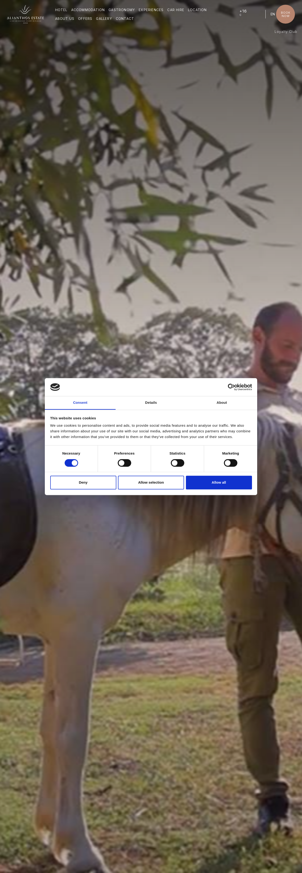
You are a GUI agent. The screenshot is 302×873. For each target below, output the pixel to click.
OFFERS (85, 19)
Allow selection (151, 483)
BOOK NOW (286, 14)
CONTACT (125, 19)
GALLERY (104, 19)
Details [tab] (151, 403)
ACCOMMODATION (88, 10)
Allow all (219, 483)
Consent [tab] (80, 403)
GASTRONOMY (122, 10)
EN (273, 14)
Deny (83, 483)
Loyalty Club (286, 32)
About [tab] (222, 403)
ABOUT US (65, 19)
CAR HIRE (175, 10)
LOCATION (197, 10)
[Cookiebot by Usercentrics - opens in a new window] (231, 387)
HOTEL (61, 10)
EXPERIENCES (151, 10)
